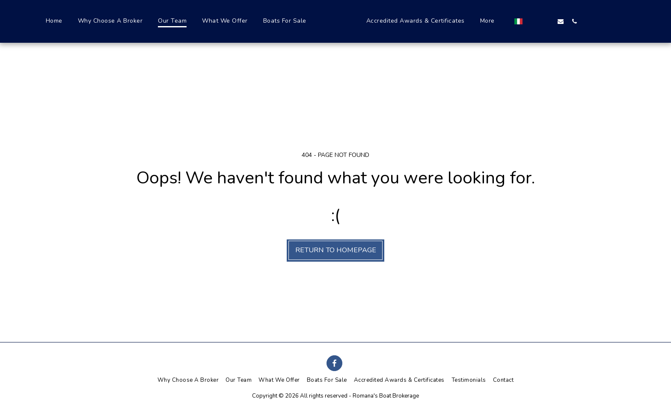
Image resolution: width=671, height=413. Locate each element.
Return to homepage (335, 250)
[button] (552, 21)
